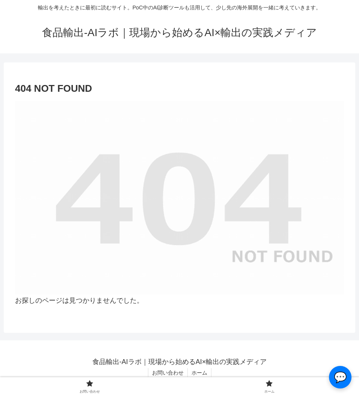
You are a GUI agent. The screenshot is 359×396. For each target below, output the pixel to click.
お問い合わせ (168, 373)
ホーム (199, 373)
